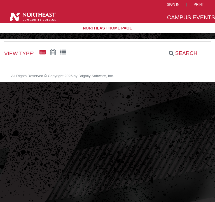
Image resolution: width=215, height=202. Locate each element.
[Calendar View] (53, 52)
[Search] (180, 53)
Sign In (173, 4)
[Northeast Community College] (33, 18)
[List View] (63, 52)
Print (199, 4)
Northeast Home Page (107, 28)
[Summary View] (42, 52)
